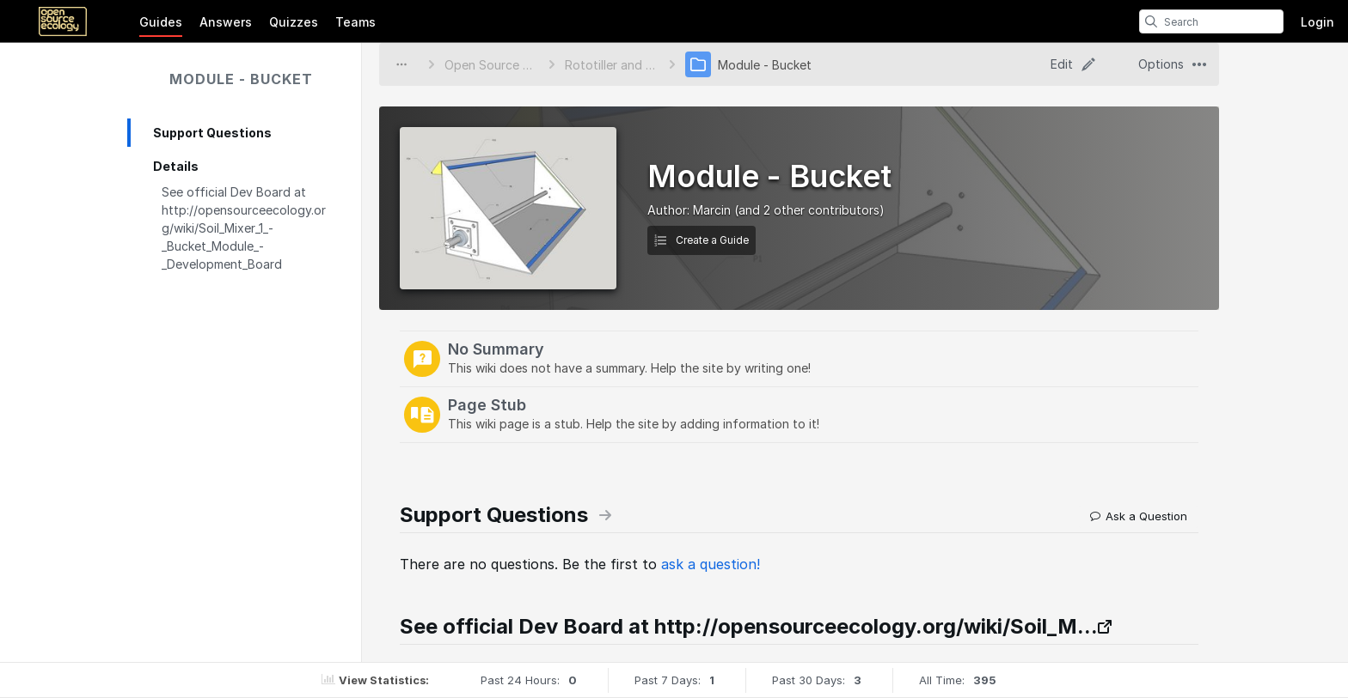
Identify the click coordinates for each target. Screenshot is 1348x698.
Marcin (712, 210)
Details (176, 166)
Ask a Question (1138, 516)
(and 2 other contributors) (809, 210)
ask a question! (710, 564)
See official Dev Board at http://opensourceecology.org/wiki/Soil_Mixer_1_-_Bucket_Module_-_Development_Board (244, 228)
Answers (225, 22)
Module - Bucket (241, 79)
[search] (1151, 21)
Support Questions (212, 132)
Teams (355, 22)
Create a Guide (701, 240)
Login (1317, 22)
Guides (160, 22)
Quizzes (293, 22)
